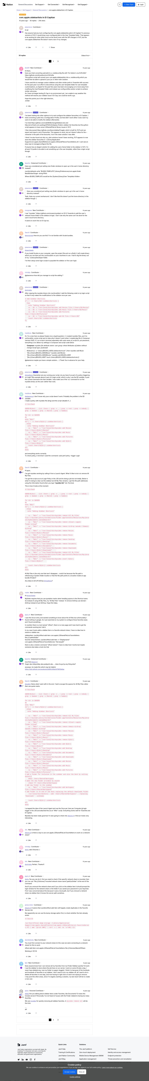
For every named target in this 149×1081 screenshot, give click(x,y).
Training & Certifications (66, 1048)
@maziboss (29, 375)
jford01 (27, 68)
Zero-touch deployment (87, 1048)
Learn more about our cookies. (112, 1067)
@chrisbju (28, 290)
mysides (33, 997)
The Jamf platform (85, 1045)
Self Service (112, 1045)
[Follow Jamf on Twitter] (19, 1055)
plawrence (28, 27)
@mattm (28, 682)
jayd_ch (27, 612)
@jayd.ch (34, 660)
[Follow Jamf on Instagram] (31, 1055)
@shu (27, 845)
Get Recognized (68, 4)
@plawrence (29, 396)
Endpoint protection (114, 1051)
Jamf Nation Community (66, 1051)
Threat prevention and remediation (120, 1054)
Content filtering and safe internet (119, 1058)
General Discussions (25, 4)
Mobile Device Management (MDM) (91, 1051)
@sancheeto (29, 250)
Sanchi (27, 232)
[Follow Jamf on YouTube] (27, 1055)
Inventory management (87, 1058)
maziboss (28, 333)
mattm (27, 590)
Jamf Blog (61, 1054)
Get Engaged (83, 4)
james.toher (29, 900)
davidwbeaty (29, 935)
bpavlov (27, 163)
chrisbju (27, 272)
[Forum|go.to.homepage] (8, 4)
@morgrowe (29, 235)
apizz (27, 986)
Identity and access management (119, 1048)
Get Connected (54, 4)
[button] (129, 4)
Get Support (40, 4)
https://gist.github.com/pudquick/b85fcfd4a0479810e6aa (44, 667)
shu (26, 825)
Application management (87, 1054)
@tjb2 (27, 989)
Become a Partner (64, 1061)
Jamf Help (61, 1045)
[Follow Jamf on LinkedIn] (23, 1055)
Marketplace (62, 1058)
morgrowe (28, 210)
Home (19, 10)
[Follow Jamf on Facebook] (35, 1055)
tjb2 (26, 958)
